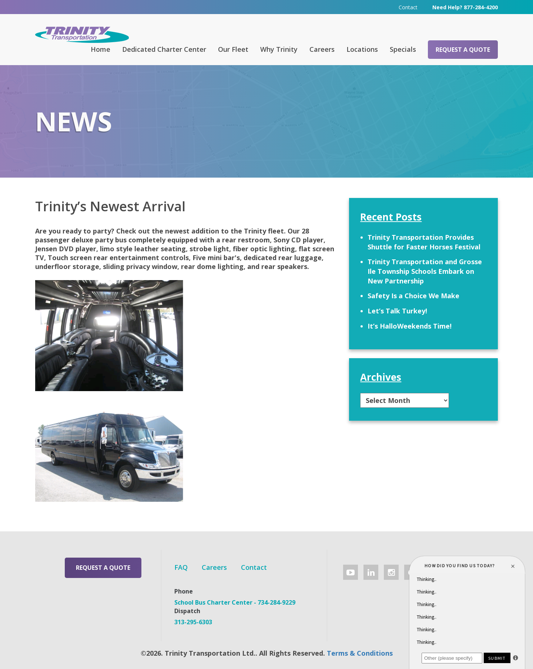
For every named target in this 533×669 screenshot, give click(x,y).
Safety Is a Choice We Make (413, 295)
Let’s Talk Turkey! (397, 310)
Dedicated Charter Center (164, 49)
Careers (322, 49)
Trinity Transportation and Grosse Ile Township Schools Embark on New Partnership (425, 271)
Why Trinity (279, 49)
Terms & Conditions (360, 653)
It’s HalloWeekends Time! (410, 326)
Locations (362, 49)
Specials (403, 49)
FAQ (181, 567)
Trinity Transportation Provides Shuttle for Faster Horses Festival (424, 242)
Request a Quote (463, 50)
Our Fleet (233, 49)
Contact (408, 7)
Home (100, 49)
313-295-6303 (193, 622)
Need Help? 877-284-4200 (465, 7)
